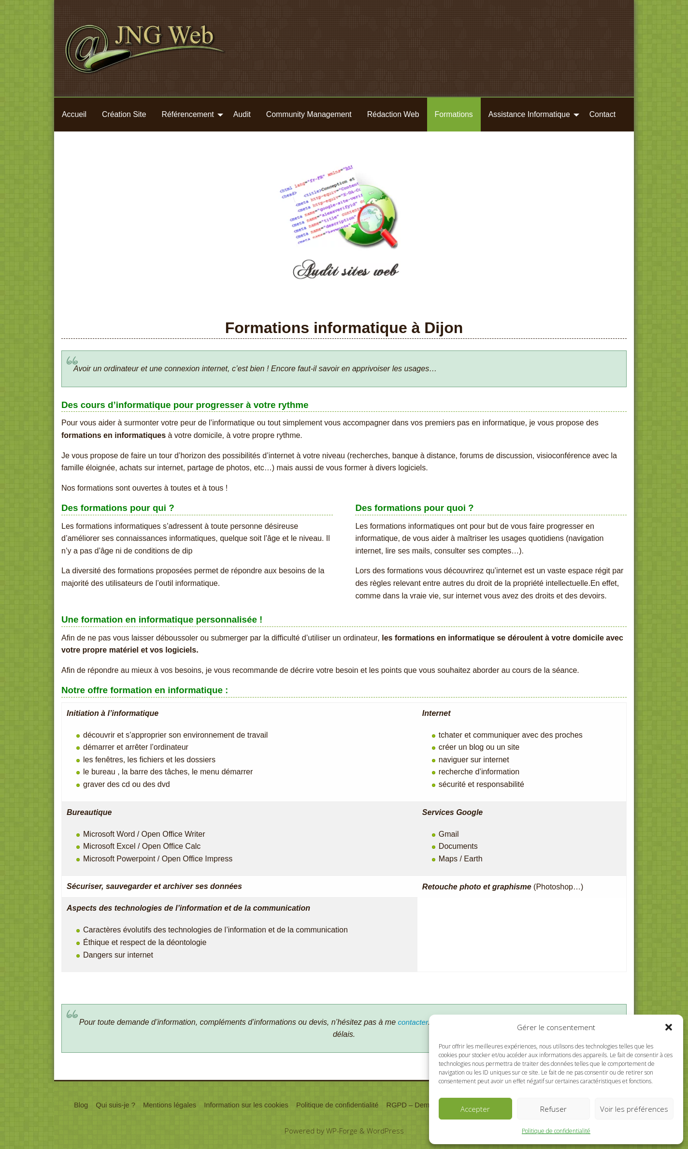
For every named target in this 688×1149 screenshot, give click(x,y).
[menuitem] (74, 114)
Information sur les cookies (243, 1105)
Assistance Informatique (529, 114)
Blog (72, 1105)
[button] (669, 1027)
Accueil (74, 114)
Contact (602, 114)
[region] (344, 230)
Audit (242, 114)
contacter (413, 1022)
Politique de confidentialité (556, 1131)
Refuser (553, 1109)
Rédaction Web (393, 114)
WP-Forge (342, 1131)
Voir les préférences (634, 1109)
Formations (454, 114)
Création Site (124, 114)
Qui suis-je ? (108, 1105)
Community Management (309, 114)
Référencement (188, 114)
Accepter (475, 1109)
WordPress (385, 1131)
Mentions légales (163, 1105)
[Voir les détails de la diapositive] (344, 230)
